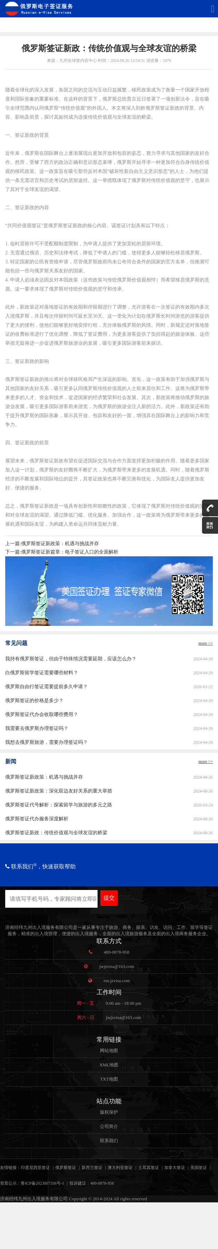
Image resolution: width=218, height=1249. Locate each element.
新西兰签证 (92, 1167)
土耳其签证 (148, 1167)
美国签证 (198, 1167)
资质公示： (10, 1183)
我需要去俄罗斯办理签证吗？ (36, 728)
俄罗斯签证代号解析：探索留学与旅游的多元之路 (58, 805)
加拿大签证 (174, 1167)
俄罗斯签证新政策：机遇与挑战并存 (44, 777)
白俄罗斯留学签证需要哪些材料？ (41, 672)
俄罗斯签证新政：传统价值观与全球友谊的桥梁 (56, 832)
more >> (206, 643)
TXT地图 (109, 1079)
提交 (109, 898)
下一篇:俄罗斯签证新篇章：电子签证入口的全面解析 (61, 552)
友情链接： (10, 1167)
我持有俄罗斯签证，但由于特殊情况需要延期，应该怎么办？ (70, 658)
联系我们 (109, 1140)
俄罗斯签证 (65, 1167)
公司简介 (109, 1126)
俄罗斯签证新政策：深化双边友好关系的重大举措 (58, 791)
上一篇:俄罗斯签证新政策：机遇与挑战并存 (52, 543)
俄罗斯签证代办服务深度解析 (36, 818)
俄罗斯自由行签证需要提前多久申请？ (46, 686)
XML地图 (109, 1064)
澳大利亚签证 (120, 1167)
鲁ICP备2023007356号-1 (42, 1183)
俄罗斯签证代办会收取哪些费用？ (41, 714)
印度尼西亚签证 (35, 1167)
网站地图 (109, 1050)
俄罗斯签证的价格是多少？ (34, 700)
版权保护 (109, 1112)
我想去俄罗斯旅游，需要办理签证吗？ (46, 742)
